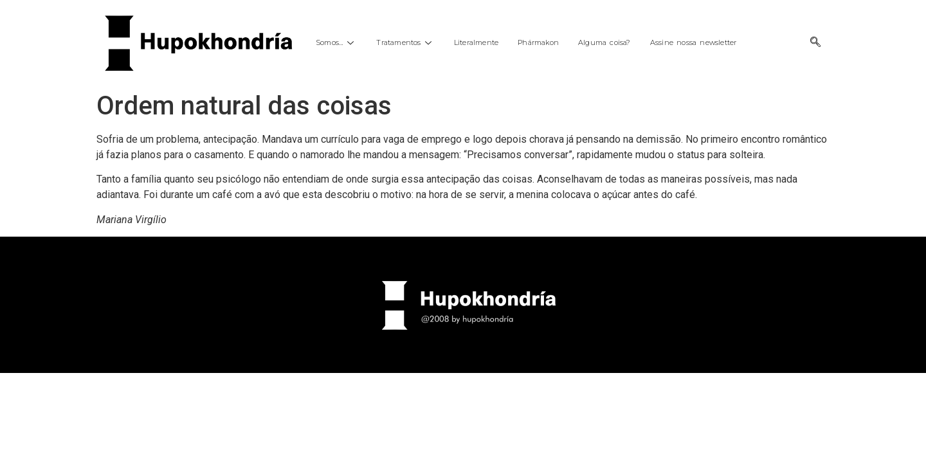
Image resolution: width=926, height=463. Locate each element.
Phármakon (538, 42)
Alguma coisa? (604, 42)
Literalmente (476, 42)
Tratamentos (405, 42)
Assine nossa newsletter (693, 42)
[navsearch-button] (815, 43)
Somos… (336, 42)
